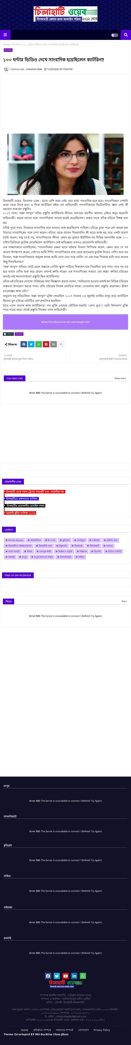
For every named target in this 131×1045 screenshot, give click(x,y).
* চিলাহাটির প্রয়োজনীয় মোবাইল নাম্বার (24, 505)
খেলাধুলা (81, 540)
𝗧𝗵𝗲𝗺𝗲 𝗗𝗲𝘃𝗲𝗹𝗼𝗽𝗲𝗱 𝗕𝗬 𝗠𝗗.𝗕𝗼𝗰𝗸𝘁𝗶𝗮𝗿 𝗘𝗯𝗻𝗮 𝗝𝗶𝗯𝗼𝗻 (36, 1034)
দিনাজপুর (78, 545)
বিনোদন (16, 44)
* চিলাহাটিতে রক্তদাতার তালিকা (21, 498)
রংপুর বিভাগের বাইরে (43, 557)
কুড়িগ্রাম (66, 540)
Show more (120, 378)
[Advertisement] (66, 436)
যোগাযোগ (83, 1030)
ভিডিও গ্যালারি (114, 551)
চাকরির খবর (112, 540)
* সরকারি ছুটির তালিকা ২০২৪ (20, 513)
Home (6, 44)
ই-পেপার (51, 540)
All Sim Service (15, 540)
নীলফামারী (94, 545)
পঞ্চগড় (109, 545)
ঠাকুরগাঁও (63, 545)
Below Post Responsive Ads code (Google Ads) (65, 321)
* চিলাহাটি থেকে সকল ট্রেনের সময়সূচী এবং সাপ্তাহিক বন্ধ (34, 491)
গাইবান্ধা (95, 540)
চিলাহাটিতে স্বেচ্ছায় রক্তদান (20, 545)
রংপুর (24, 557)
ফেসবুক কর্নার (45, 551)
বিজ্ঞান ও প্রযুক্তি (65, 551)
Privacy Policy (102, 1030)
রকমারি (11, 557)
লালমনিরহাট (65, 557)
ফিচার (29, 551)
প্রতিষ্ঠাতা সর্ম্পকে (42, 1030)
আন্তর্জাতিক (35, 540)
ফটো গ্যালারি (14, 551)
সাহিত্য (81, 557)
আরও (124, 601)
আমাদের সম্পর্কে (64, 1030)
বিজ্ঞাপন (83, 551)
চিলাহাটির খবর (45, 545)
